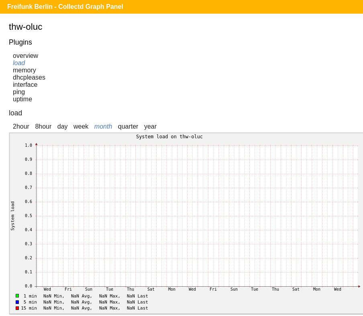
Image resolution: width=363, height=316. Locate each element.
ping (19, 91)
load (19, 63)
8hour (43, 126)
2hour (21, 126)
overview (25, 55)
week (80, 126)
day (62, 126)
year (150, 126)
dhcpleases (29, 77)
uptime (22, 99)
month (103, 126)
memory (24, 70)
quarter (128, 126)
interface (25, 84)
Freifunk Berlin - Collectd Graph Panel (65, 6)
